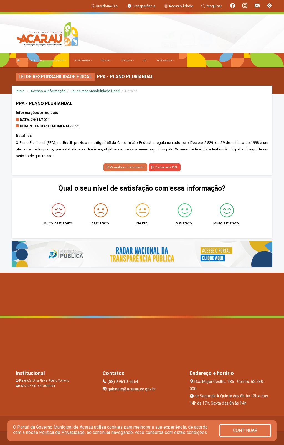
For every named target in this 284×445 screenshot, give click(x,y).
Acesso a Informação (48, 91)
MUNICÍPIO (59, 60)
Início (20, 91)
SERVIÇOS (127, 60)
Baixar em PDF (164, 167)
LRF (146, 60)
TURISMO (106, 60)
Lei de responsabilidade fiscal (95, 91)
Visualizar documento (125, 167)
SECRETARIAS (83, 60)
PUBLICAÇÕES (165, 60)
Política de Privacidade (62, 432)
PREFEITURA (36, 60)
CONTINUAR (245, 430)
